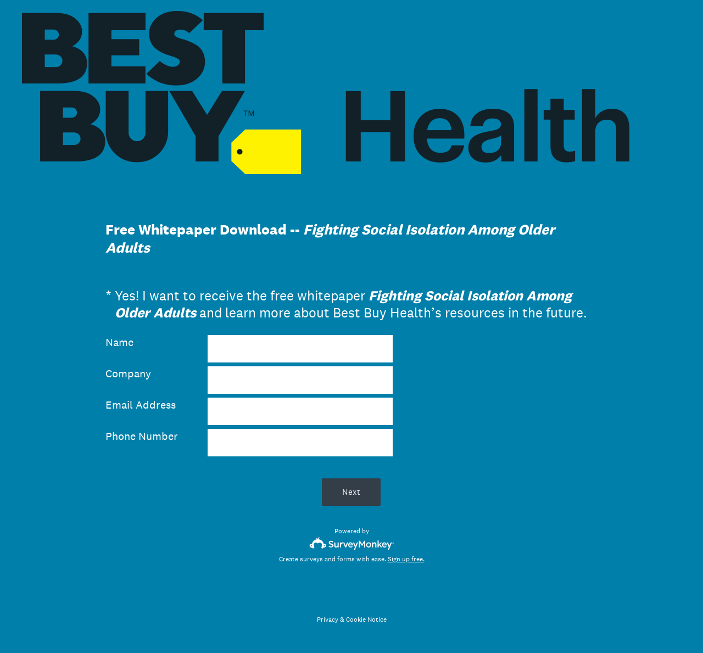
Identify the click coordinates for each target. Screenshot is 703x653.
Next (352, 492)
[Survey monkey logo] (352, 543)
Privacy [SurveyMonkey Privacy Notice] (327, 619)
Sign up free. (406, 559)
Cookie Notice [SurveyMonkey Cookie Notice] (366, 619)
